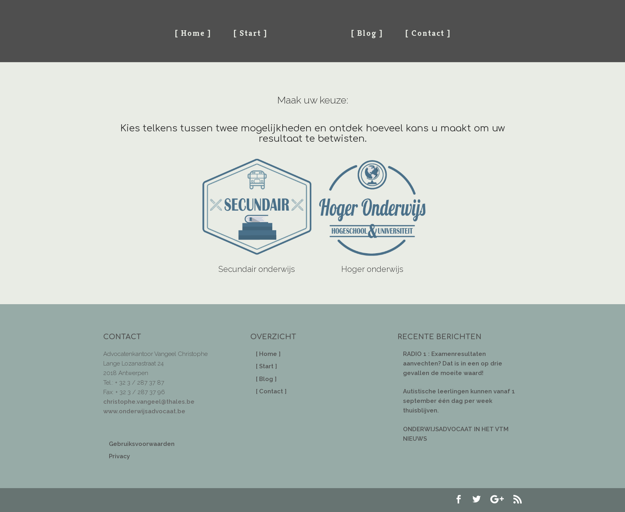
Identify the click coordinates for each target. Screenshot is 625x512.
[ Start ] (250, 33)
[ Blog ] (367, 33)
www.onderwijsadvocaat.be (144, 411)
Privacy (119, 456)
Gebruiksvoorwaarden (142, 444)
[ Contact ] (428, 33)
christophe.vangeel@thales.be (149, 401)
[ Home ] (193, 33)
